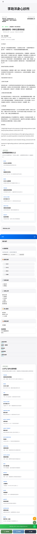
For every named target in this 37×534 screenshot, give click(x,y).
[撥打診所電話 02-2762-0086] (34, 522)
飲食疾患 (21, 32)
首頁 (3, 26)
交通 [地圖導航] (30, 531)
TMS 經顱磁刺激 (5, 331)
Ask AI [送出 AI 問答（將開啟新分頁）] (22, 254)
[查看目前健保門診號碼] (34, 518)
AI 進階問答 (5, 254)
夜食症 (16, 32)
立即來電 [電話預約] (6, 531)
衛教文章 (6, 26)
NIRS (2, 332)
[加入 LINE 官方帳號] (34, 526)
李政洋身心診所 (18, 8)
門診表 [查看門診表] (18, 531)
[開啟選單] (3, 1)
